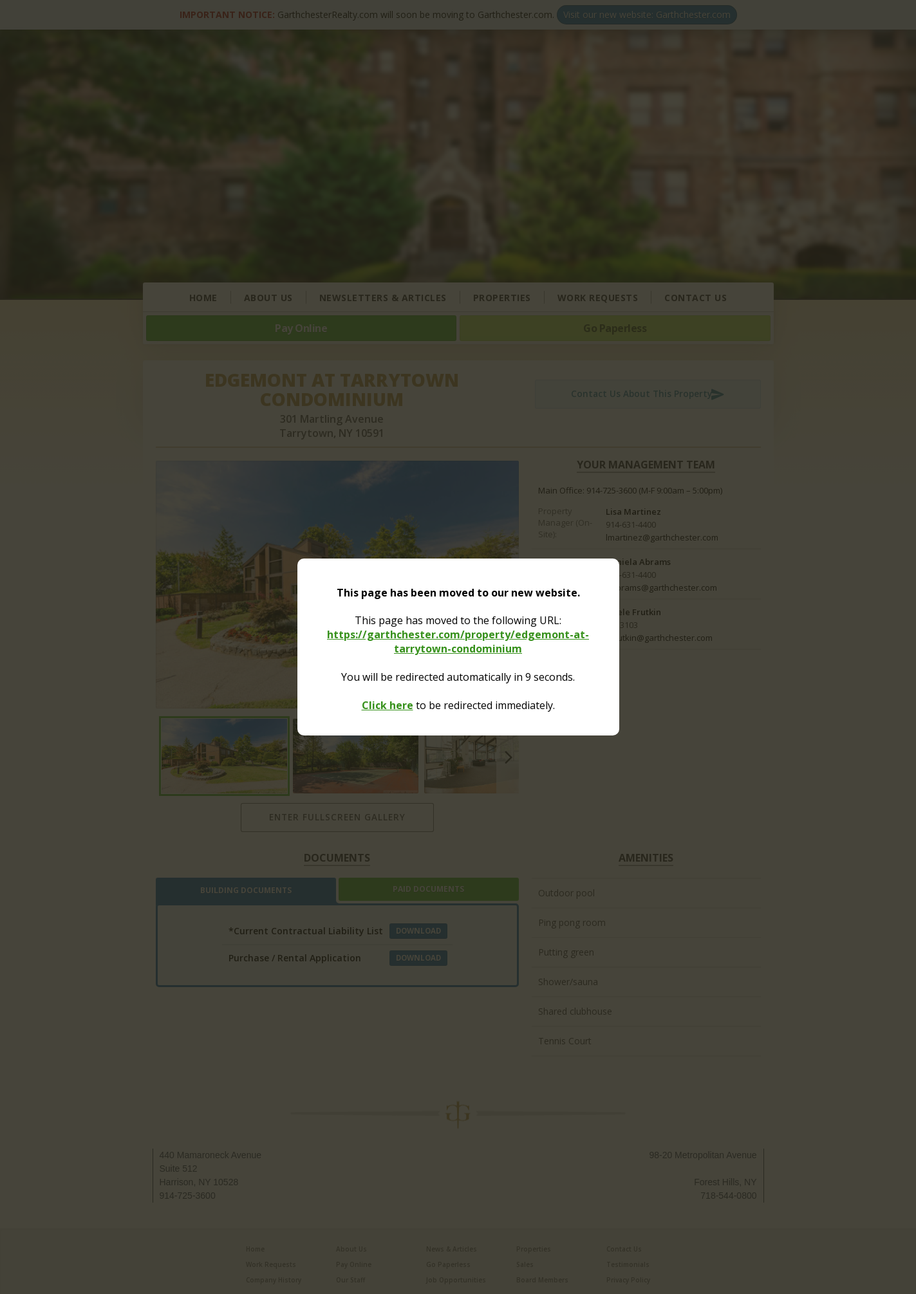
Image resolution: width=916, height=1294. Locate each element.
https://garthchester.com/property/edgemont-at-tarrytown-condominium (458, 641)
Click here (387, 705)
